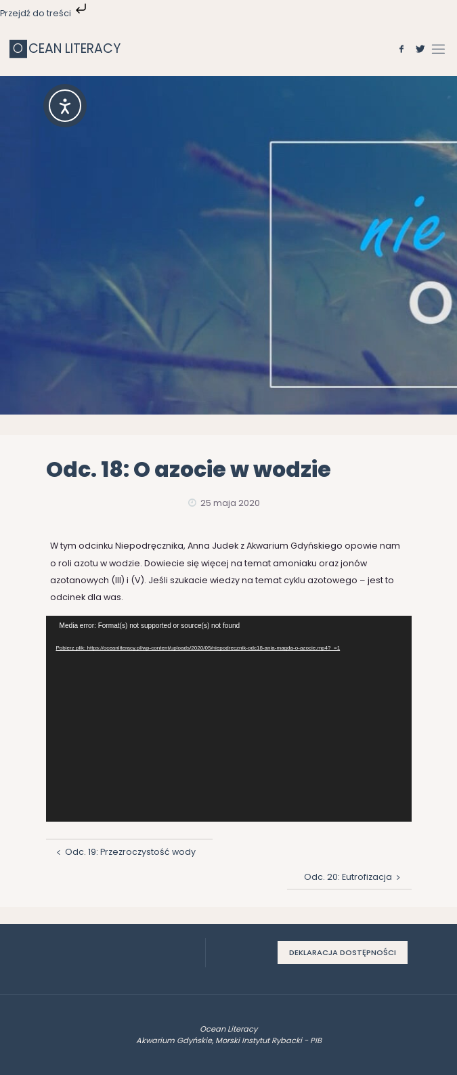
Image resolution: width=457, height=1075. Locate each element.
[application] (229, 719)
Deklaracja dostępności (342, 952)
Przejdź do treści (44, 13)
